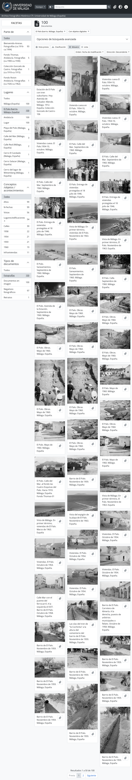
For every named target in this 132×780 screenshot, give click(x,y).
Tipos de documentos (11, 262)
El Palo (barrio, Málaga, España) (16, 111)
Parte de (9, 32)
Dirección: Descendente (117, 52)
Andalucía (16, 118)
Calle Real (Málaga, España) (16, 146)
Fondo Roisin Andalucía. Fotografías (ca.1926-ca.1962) (16, 80)
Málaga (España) (16, 104)
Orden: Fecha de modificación (89, 52)
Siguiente (91, 775)
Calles (16, 227)
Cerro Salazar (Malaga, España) (16, 163)
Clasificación (59, 47)
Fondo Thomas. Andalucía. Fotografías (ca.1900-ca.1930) (16, 57)
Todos (7, 38)
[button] (115, 7)
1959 (16, 242)
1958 (16, 232)
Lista (84, 47)
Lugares (8, 92)
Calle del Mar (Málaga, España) (16, 138)
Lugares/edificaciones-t (16, 219)
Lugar (16, 123)
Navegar (40, 7)
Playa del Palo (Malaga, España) (16, 129)
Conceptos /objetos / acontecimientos (14, 187)
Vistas (16, 213)
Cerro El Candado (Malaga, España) (16, 154)
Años (16, 202)
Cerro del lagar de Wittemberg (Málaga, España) (16, 172)
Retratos (16, 298)
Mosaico (74, 47)
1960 (16, 248)
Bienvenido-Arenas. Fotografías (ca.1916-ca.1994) (16, 46)
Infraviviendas (16, 253)
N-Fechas (16, 208)
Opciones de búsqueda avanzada (56, 39)
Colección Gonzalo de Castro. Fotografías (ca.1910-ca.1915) (16, 69)
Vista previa (42, 47)
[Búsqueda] (80, 7)
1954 (16, 237)
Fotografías (16, 276)
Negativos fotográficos (16, 291)
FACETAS (16, 23)
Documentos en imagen (16, 282)
